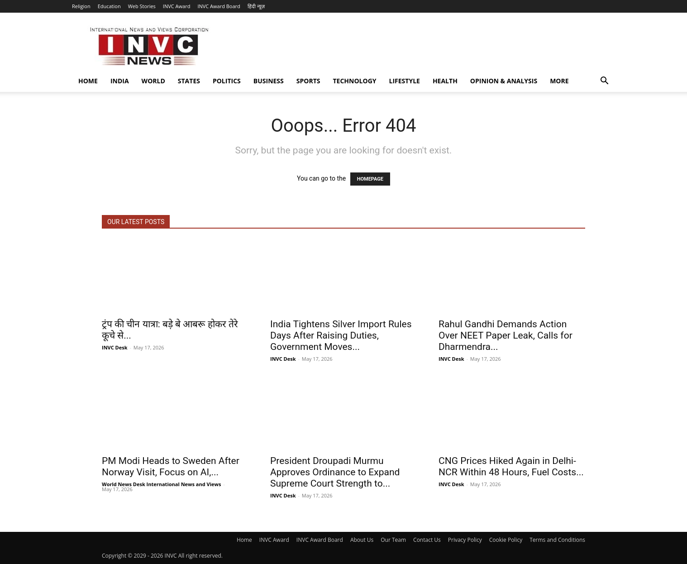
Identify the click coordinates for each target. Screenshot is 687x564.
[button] (604, 81)
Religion (81, 6)
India (119, 80)
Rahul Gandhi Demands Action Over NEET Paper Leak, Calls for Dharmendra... (505, 335)
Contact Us (427, 540)
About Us (361, 540)
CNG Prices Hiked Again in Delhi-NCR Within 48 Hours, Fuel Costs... (511, 466)
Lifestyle (404, 80)
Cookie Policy (505, 540)
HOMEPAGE (370, 179)
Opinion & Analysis (503, 80)
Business (268, 80)
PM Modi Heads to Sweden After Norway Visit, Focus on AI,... (170, 466)
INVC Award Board (218, 6)
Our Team (393, 540)
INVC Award (177, 6)
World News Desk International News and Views (161, 484)
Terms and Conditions (557, 540)
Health (445, 80)
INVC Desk (115, 347)
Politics (227, 80)
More (559, 80)
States (189, 80)
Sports (308, 80)
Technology (355, 80)
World (153, 80)
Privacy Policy (465, 540)
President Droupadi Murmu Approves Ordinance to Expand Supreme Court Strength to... (335, 472)
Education (109, 6)
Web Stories (142, 6)
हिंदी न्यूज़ (256, 6)
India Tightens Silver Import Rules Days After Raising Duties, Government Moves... (341, 335)
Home (88, 80)
